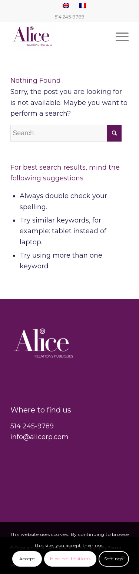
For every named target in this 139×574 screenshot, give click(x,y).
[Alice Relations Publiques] (57, 36)
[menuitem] (118, 36)
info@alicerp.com (39, 437)
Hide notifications (70, 558)
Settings (113, 558)
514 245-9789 (32, 426)
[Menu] (118, 36)
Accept (27, 558)
